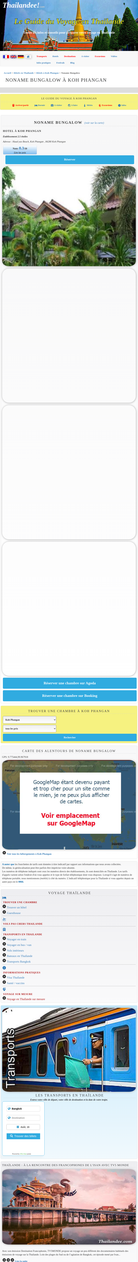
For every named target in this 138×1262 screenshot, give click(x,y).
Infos (122, 105)
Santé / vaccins (16, 983)
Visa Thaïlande (16, 977)
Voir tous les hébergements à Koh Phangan (29, 854)
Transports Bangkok (19, 961)
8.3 (21, 148)
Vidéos (114, 56)
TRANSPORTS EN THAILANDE (22, 934)
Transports (42, 56)
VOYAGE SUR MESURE (18, 994)
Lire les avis (20, 152)
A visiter (85, 56)
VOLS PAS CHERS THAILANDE (23, 923)
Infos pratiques (44, 62)
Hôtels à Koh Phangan (47, 73)
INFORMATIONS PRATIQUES (21, 972)
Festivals (60, 62)
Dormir (39, 105)
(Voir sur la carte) (94, 122)
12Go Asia (23, 1154)
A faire (73, 105)
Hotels (55, 56)
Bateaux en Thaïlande (20, 956)
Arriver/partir (20, 105)
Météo (88, 105)
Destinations (70, 56)
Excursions (100, 56)
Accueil (7, 73)
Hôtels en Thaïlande (24, 73)
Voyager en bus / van (19, 945)
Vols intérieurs (15, 950)
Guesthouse (14, 913)
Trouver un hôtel (17, 907)
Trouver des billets (23, 1136)
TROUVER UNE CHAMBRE (20, 902)
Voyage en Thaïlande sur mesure (26, 999)
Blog (72, 62)
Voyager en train (16, 939)
